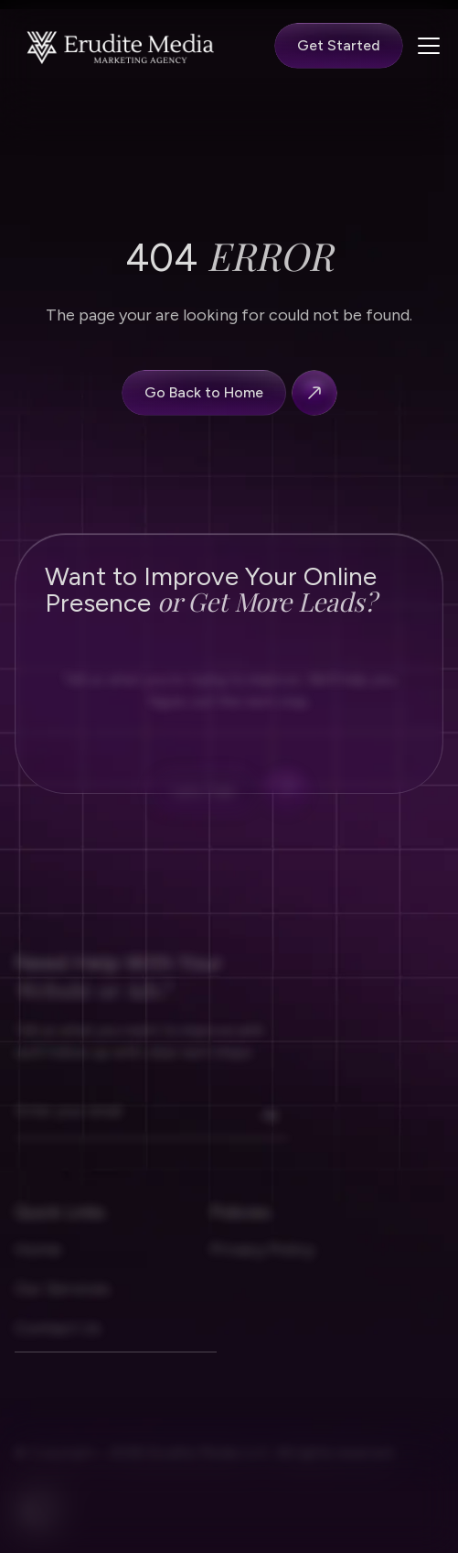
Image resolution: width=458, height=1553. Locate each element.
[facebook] (37, 1527)
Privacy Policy (262, 1265)
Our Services (62, 1305)
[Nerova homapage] (121, 46)
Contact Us (58, 1344)
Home (38, 1265)
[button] (425, 46)
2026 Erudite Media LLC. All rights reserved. (251, 1469)
